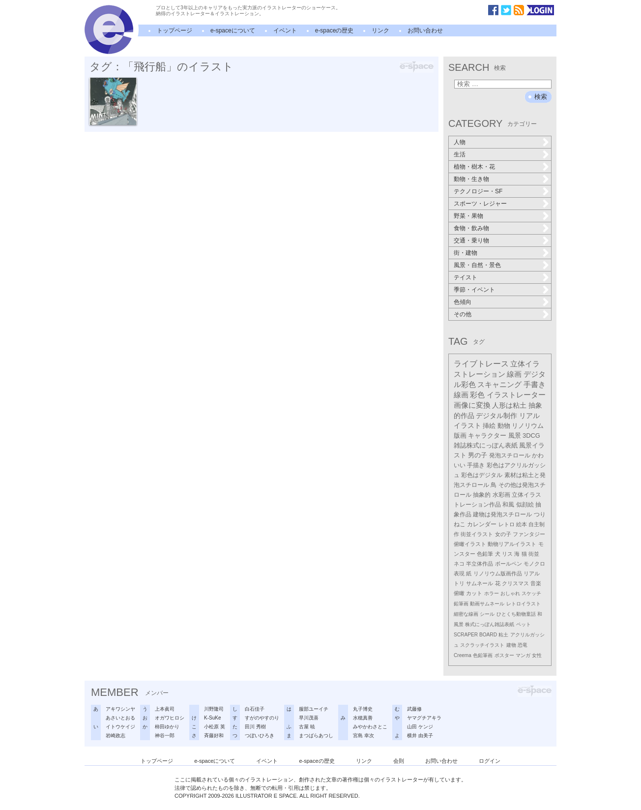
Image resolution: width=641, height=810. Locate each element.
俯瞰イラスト (470, 544)
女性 (537, 655)
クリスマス (515, 583)
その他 (462, 314)
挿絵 (489, 425)
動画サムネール (487, 603)
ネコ (459, 564)
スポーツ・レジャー (480, 203)
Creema (462, 655)
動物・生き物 (471, 179)
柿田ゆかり (167, 726)
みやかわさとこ (370, 726)
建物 (511, 645)
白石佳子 (254, 709)
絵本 (521, 524)
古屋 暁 (307, 726)
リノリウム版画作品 (497, 573)
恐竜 (522, 645)
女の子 (503, 534)
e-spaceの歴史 (334, 30)
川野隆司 (214, 709)
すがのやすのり (262, 717)
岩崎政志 (115, 735)
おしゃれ (510, 593)
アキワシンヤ (120, 709)
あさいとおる (120, 717)
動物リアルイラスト (512, 544)
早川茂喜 (309, 717)
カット (474, 593)
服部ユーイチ (313, 709)
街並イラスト (477, 534)
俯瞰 (459, 593)
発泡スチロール (509, 455)
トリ (459, 583)
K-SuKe (212, 717)
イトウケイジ (120, 726)
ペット (523, 624)
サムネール (479, 583)
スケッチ (531, 593)
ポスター (504, 655)
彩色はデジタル (481, 475)
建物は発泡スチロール (502, 514)
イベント (285, 30)
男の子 (477, 455)
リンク (380, 30)
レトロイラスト (523, 603)
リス (507, 554)
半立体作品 (479, 564)
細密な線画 (466, 614)
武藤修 (414, 709)
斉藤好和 (214, 735)
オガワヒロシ (169, 717)
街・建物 (465, 252)
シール (487, 614)
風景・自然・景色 (477, 265)
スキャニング (499, 385)
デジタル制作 (496, 416)
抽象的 (482, 494)
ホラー (491, 593)
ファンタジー (529, 534)
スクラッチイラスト (482, 645)
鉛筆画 (461, 603)
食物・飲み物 (471, 228)
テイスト (465, 277)
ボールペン (508, 564)
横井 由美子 (420, 735)
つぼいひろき (259, 735)
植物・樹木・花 (474, 166)
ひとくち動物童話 (516, 614)
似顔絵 (525, 504)
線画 (514, 374)
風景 (514, 435)
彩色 (477, 395)
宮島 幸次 (363, 735)
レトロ (506, 524)
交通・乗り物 (471, 240)
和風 (508, 504)
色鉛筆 (485, 554)
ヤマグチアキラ (424, 717)
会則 (398, 761)
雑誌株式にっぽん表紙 (486, 445)
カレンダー (481, 524)
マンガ (523, 655)
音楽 (535, 583)
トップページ (174, 30)
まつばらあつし (316, 735)
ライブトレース (481, 364)
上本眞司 (165, 709)
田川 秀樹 (255, 726)
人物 (460, 142)
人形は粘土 (509, 405)
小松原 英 (214, 726)
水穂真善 (363, 717)
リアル (532, 573)
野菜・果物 (468, 215)
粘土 (503, 634)
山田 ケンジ (420, 726)
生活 (460, 154)
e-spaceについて (232, 30)
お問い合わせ (425, 30)
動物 (503, 425)
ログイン (489, 761)
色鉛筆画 (483, 655)
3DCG (531, 435)
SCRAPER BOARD (475, 634)
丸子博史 (363, 709)
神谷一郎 (165, 735)
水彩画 (501, 494)
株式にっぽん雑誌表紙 (489, 624)
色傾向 (462, 302)
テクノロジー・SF (478, 191)
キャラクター (487, 435)
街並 (533, 554)
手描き (476, 465)
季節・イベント (474, 289)
